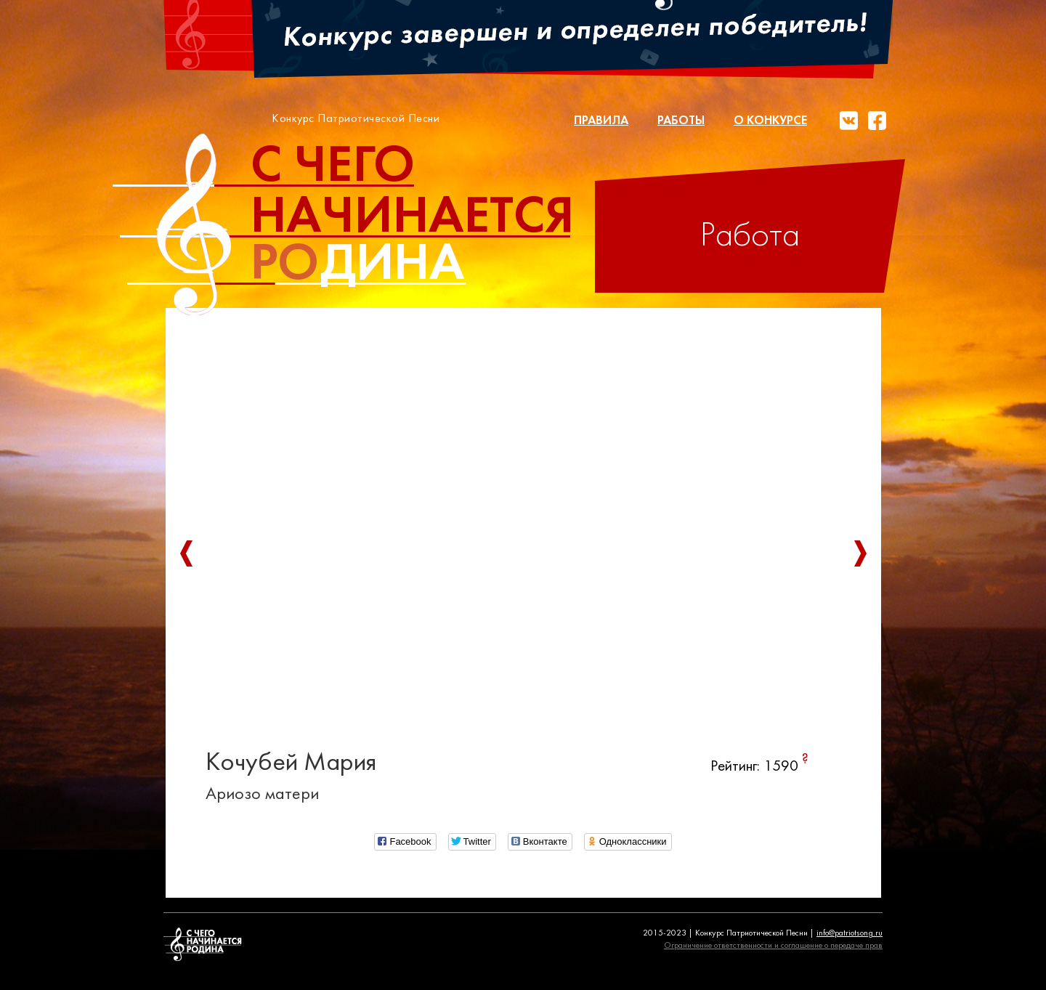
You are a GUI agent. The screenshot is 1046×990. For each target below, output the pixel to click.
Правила (601, 121)
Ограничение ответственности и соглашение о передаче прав (773, 945)
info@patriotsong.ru (849, 933)
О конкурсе (770, 121)
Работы (681, 121)
